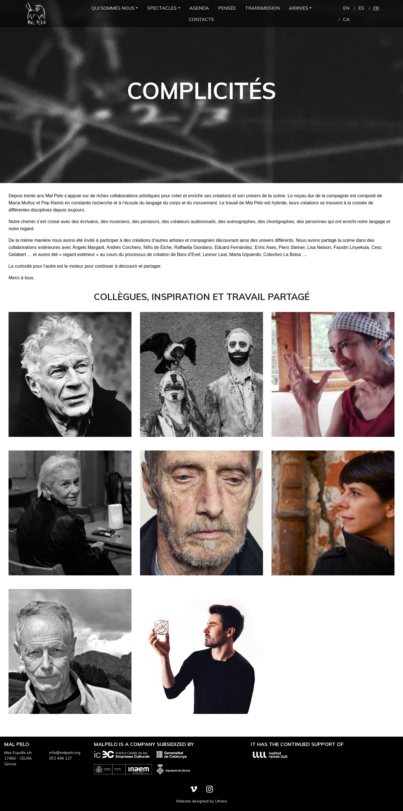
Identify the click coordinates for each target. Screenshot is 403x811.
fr (376, 8)
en (346, 8)
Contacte (201, 19)
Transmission (262, 8)
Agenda (199, 8)
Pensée (227, 8)
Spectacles (162, 8)
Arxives (298, 8)
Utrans (221, 801)
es (361, 8)
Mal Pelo (35, 14)
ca (346, 19)
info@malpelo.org (64, 752)
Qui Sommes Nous (113, 8)
